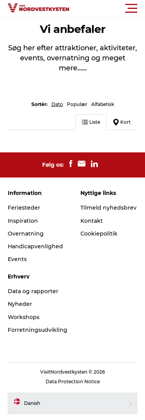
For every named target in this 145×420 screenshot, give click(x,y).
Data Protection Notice (73, 381)
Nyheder (20, 303)
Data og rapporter (33, 291)
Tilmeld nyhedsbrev (108, 207)
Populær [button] (77, 104)
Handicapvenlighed (35, 246)
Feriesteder (24, 207)
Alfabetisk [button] (102, 104)
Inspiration (23, 220)
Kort (122, 122)
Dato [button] (57, 104)
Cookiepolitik (99, 233)
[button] (107, 8)
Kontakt (91, 220)
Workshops (23, 317)
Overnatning (26, 233)
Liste (91, 122)
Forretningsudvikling (37, 329)
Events (17, 259)
